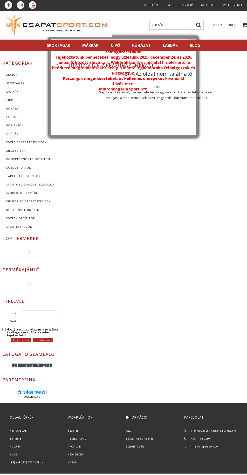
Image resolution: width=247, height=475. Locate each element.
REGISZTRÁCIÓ (77, 438)
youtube (32, 5)
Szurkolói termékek (23, 193)
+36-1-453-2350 (200, 438)
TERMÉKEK (16, 438)
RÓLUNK (15, 446)
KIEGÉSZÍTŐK (16, 150)
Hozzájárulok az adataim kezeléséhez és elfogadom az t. (32, 332)
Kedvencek (236, 5)
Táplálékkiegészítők (23, 176)
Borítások (14, 125)
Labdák (12, 117)
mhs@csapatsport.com (205, 446)
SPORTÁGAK (58, 45)
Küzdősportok (18, 167)
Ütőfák (12, 134)
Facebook (8, 5)
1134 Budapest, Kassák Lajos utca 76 (213, 430)
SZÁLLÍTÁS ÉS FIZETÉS (139, 438)
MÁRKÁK (90, 45)
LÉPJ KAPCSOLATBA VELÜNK (27, 462)
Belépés (154, 5)
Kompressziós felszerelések (29, 159)
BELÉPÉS (73, 430)
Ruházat (13, 108)
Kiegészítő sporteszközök (28, 201)
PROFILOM (75, 446)
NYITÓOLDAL (18, 430)
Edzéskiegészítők (20, 218)
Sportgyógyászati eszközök (30, 184)
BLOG (13, 454)
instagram (20, 5)
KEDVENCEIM (76, 454)
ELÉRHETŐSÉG (135, 446)
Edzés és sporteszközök (26, 142)
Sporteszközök (19, 226)
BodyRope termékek (22, 210)
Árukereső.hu (32, 396)
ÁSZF (129, 430)
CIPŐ (10, 100)
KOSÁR (72, 462)
